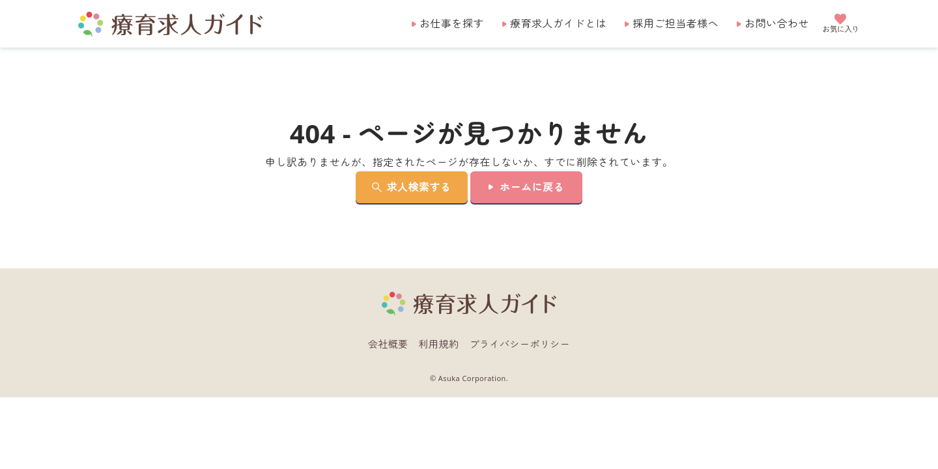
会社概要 (388, 343)
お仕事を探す (451, 23)
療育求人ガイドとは (558, 23)
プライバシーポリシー (520, 343)
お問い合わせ (777, 23)
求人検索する (419, 187)
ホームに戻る (532, 187)
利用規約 (439, 343)
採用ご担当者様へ (675, 23)
